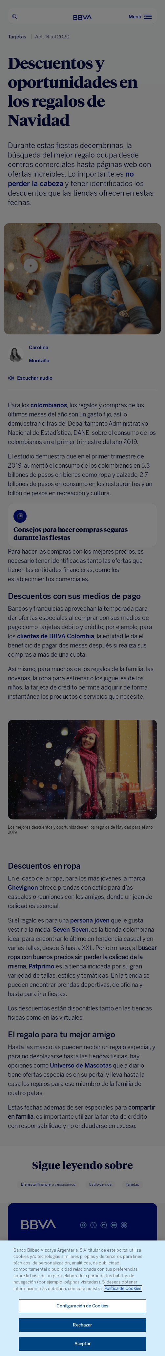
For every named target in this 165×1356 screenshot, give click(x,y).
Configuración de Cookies (82, 1305)
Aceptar (82, 1343)
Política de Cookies (122, 1288)
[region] (82, 1298)
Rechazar (82, 1325)
